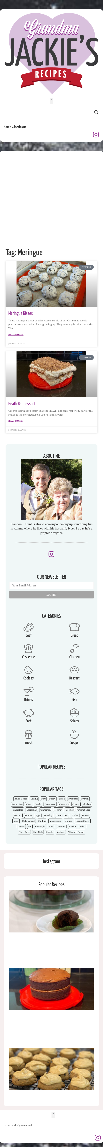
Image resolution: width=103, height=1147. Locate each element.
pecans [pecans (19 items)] (21, 826)
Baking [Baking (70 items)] (34, 798)
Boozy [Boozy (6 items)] (52, 798)
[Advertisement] (44, 197)
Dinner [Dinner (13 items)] (28, 815)
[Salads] (74, 712)
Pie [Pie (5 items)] (29, 826)
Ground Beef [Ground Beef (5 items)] (62, 815)
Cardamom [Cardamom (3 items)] (50, 804)
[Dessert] (74, 669)
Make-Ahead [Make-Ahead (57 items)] (28, 820)
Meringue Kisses (20, 313)
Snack (28, 743)
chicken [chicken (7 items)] (87, 804)
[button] (51, 101)
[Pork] (28, 712)
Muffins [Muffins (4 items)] (42, 820)
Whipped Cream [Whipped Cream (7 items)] (76, 832)
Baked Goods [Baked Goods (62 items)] (20, 798)
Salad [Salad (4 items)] (82, 826)
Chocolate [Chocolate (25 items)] (18, 809)
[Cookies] (28, 669)
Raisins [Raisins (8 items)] (72, 826)
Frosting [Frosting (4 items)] (48, 815)
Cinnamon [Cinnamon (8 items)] (45, 809)
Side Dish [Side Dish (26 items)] (38, 832)
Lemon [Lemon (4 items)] (85, 815)
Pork (28, 721)
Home (7, 127)
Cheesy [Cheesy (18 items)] (75, 804)
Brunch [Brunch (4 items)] (85, 798)
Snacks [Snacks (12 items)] (49, 832)
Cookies (28, 678)
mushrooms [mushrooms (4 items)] (55, 820)
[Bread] (74, 627)
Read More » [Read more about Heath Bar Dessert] (16, 420)
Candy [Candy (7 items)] (38, 804)
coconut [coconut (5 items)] (58, 809)
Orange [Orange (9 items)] (68, 820)
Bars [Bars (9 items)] (43, 798)
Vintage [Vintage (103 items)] (61, 832)
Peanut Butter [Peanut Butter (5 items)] (82, 820)
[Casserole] (28, 648)
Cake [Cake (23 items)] (28, 804)
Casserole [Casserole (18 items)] (64, 804)
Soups (74, 743)
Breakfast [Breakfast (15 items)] (73, 798)
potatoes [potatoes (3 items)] (61, 826)
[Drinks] (28, 691)
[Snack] (28, 734)
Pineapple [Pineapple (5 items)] (40, 826)
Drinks (28, 700)
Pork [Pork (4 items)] (51, 826)
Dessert (74, 678)
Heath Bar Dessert (21, 404)
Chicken (74, 657)
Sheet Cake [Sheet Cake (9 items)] (24, 832)
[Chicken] (74, 648)
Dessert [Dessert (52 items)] (17, 815)
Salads (74, 721)
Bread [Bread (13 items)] (62, 798)
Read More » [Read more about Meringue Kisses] (16, 334)
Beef (28, 635)
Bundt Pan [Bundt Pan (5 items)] (17, 804)
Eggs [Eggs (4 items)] (38, 815)
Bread (74, 635)
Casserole (28, 657)
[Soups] (74, 734)
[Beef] (28, 627)
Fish (74, 700)
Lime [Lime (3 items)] (16, 820)
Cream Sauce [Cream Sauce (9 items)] (83, 809)
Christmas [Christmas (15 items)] (32, 809)
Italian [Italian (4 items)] (75, 815)
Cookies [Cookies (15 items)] (70, 809)
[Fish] (74, 691)
